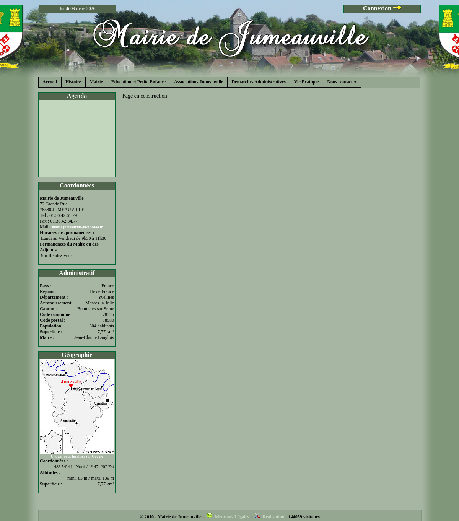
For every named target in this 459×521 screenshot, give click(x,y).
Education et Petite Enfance (138, 82)
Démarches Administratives (258, 82)
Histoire (73, 82)
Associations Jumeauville (198, 82)
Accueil (49, 82)
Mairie (96, 82)
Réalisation (273, 516)
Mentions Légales (232, 516)
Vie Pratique (306, 82)
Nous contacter (341, 82)
